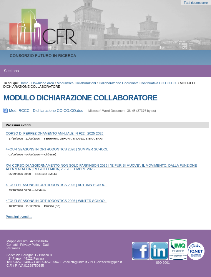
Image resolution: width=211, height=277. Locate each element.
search (196, 71)
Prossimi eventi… (19, 216)
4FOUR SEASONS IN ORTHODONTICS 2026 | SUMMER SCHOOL (57, 149)
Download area (42, 83)
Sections (11, 71)
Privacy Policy (30, 244)
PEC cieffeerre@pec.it (106, 262)
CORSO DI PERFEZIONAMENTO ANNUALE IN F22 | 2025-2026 (55, 133)
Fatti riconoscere (196, 2)
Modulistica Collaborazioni (76, 83)
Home (24, 83)
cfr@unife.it (79, 262)
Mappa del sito (17, 241)
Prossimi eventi (18, 125)
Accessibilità (39, 241)
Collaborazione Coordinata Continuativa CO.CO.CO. (138, 83)
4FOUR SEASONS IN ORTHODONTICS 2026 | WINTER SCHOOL (56, 201)
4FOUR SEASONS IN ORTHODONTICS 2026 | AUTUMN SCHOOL (56, 185)
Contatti (12, 244)
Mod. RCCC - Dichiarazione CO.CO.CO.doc (43, 110)
